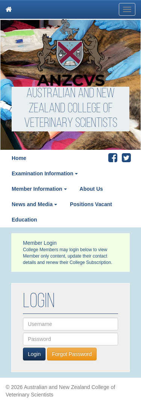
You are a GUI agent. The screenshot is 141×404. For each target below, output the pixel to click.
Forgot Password (72, 354)
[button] (78, 173)
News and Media (32, 204)
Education (24, 220)
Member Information (37, 189)
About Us (91, 189)
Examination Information (42, 173)
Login (34, 354)
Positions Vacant (91, 204)
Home (19, 158)
